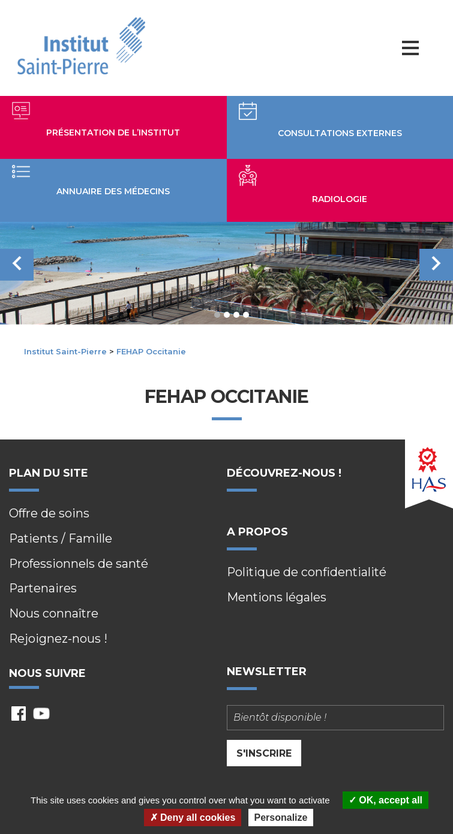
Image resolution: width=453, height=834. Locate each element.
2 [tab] (227, 315)
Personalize (281, 817)
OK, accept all (385, 800)
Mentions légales (277, 598)
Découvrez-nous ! (284, 473)
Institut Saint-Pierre (65, 351)
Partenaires (43, 589)
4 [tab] (246, 315)
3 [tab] (236, 315)
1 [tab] (217, 315)
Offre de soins (50, 514)
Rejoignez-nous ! (58, 640)
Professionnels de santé (79, 564)
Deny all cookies (193, 817)
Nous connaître (54, 614)
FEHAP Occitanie (151, 351)
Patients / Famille (61, 539)
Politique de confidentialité (308, 573)
